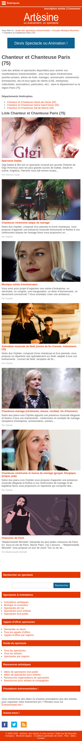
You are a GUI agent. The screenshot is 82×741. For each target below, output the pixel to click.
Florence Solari (13, 175)
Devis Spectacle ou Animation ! (41, 43)
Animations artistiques (16, 602)
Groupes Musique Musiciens (65, 30)
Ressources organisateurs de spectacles (26, 677)
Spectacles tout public (16, 613)
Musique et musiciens (16, 605)
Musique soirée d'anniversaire (20, 284)
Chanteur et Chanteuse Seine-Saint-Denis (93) (33, 105)
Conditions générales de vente (48, 736)
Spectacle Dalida (12, 160)
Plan (66, 736)
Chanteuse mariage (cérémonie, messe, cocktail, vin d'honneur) (40, 411)
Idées (73, 736)
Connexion (73, 8)
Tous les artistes (13, 653)
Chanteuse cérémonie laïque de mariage (26, 222)
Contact (41, 738)
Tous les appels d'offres (17, 632)
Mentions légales (24, 736)
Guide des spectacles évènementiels (32, 30)
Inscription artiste (54, 8)
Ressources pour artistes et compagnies (26, 680)
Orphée (9, 237)
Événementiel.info (12, 704)
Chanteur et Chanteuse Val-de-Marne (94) (30, 107)
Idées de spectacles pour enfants (22, 674)
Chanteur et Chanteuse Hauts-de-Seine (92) (31, 102)
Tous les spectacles (15, 650)
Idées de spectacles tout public (21, 671)
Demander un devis (15, 629)
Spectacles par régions (17, 656)
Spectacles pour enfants (17, 610)
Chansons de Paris (13, 537)
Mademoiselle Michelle (16, 552)
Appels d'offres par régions (19, 635)
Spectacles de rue (14, 608)
